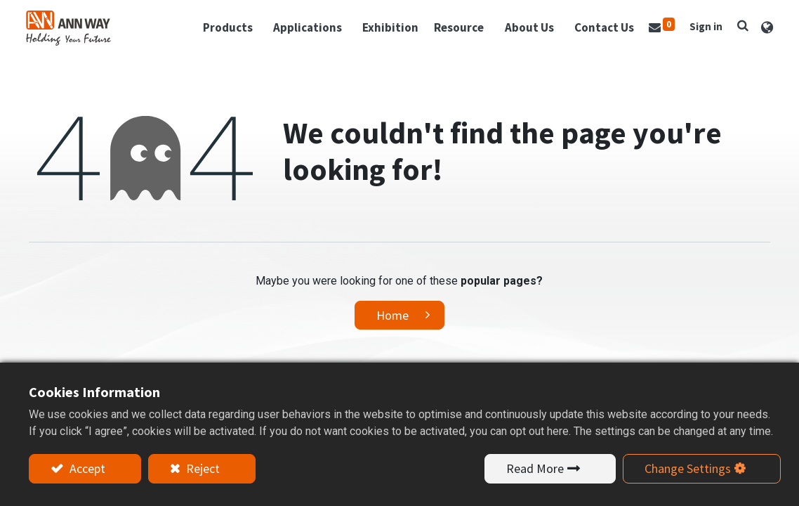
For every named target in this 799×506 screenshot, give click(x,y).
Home (392, 314)
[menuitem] (387, 27)
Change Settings (688, 468)
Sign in (703, 25)
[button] (740, 24)
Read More (535, 468)
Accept (86, 468)
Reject (201, 468)
